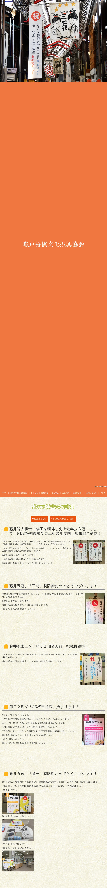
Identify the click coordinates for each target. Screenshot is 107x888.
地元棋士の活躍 (39, 519)
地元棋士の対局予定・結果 (63, 519)
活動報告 (44, 493)
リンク (103, 493)
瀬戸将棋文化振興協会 (53, 244)
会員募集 (65, 493)
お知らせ (34, 493)
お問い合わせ (91, 493)
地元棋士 (55, 493)
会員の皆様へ (78, 493)
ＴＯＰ (4, 493)
